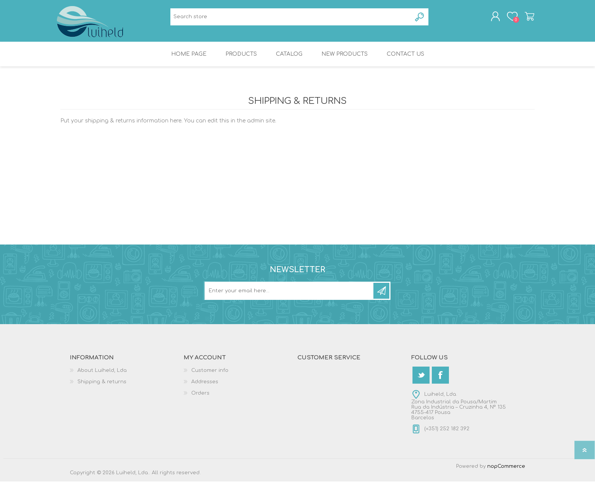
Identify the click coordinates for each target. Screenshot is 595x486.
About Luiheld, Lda (102, 375)
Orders (200, 397)
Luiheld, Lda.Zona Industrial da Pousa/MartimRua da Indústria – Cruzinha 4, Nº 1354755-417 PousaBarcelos (458, 410)
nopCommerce (506, 470)
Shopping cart (526, 18)
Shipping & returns (101, 386)
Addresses (204, 386)
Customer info (209, 375)
